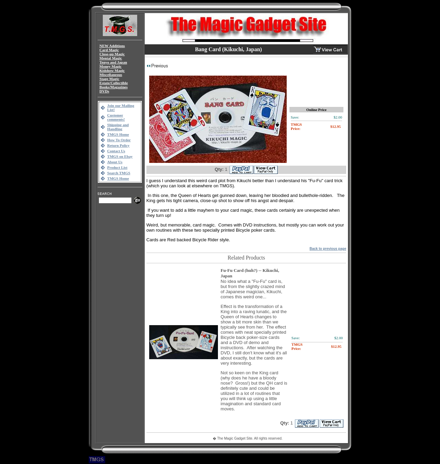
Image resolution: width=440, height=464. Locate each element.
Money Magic (110, 66)
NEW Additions (112, 46)
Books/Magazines (113, 87)
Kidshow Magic (112, 70)
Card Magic (109, 50)
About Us (114, 162)
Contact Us (116, 151)
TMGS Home (118, 134)
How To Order (119, 140)
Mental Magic (110, 58)
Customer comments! (116, 117)
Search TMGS (118, 173)
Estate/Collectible (113, 83)
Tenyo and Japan (113, 62)
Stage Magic (109, 79)
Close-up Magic (112, 54)
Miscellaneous (110, 75)
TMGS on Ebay (120, 156)
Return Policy (118, 145)
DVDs (104, 91)
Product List (117, 167)
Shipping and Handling (118, 127)
